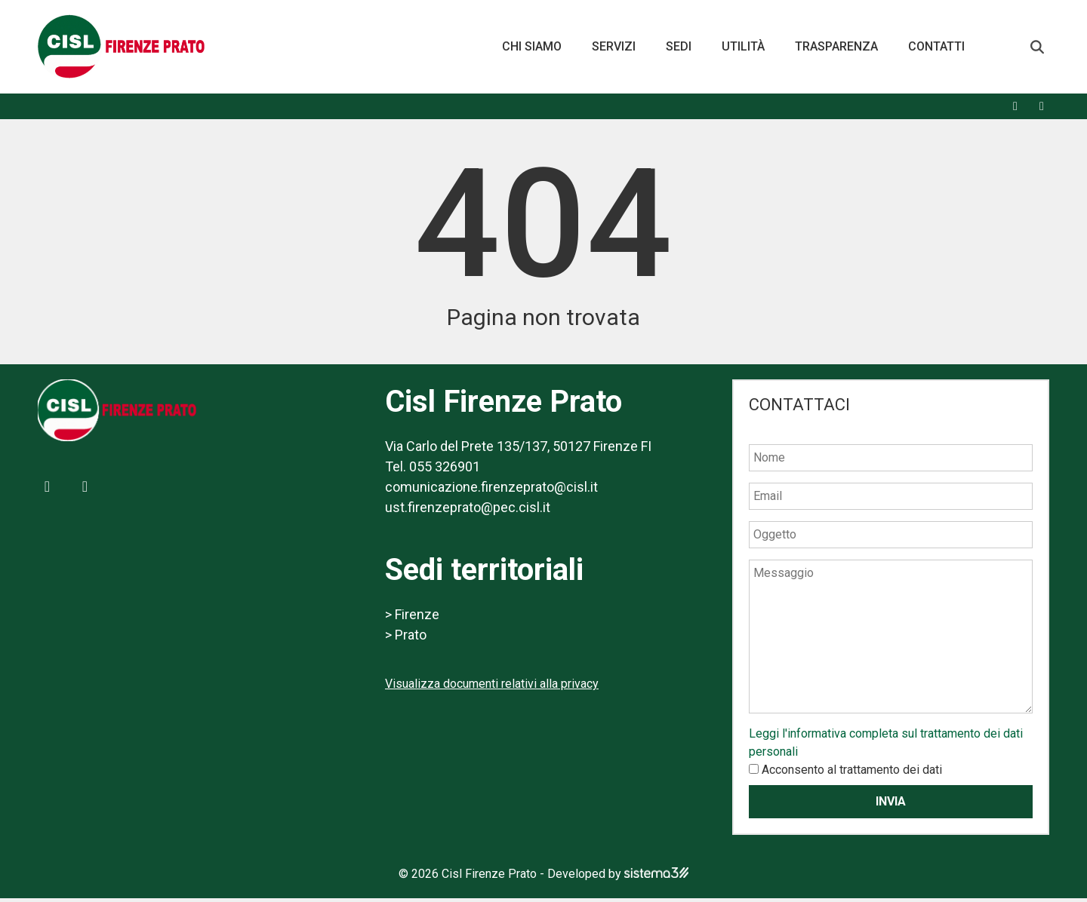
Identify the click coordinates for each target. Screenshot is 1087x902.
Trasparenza (836, 48)
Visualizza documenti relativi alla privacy (492, 687)
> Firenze (412, 618)
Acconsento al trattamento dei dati (852, 773)
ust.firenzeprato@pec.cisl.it (467, 511)
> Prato (405, 638)
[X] (1041, 110)
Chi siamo (532, 48)
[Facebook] (1015, 110)
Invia (891, 805)
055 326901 (444, 470)
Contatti (936, 48)
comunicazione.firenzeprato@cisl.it (491, 491)
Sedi (678, 48)
